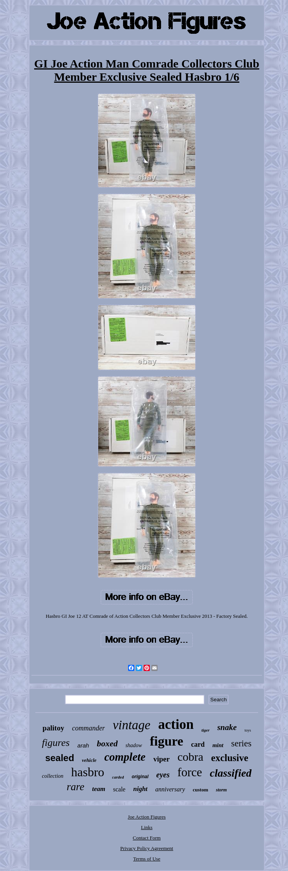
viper (161, 759)
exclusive (229, 758)
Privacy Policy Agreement (146, 848)
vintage (131, 725)
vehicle (89, 760)
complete (125, 757)
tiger (205, 730)
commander (88, 728)
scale (119, 789)
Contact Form (147, 838)
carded (118, 777)
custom (200, 790)
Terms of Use (146, 859)
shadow (133, 745)
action (176, 724)
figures (55, 742)
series (241, 743)
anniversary (170, 789)
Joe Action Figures (147, 817)
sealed (59, 758)
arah (83, 745)
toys (248, 730)
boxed (107, 743)
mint (217, 745)
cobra (190, 756)
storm (221, 790)
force (189, 772)
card (198, 744)
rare (76, 787)
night (140, 789)
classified (231, 773)
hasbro (87, 772)
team (98, 789)
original (140, 776)
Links (147, 827)
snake (227, 727)
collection (52, 776)
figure (166, 741)
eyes (163, 774)
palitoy (53, 728)
